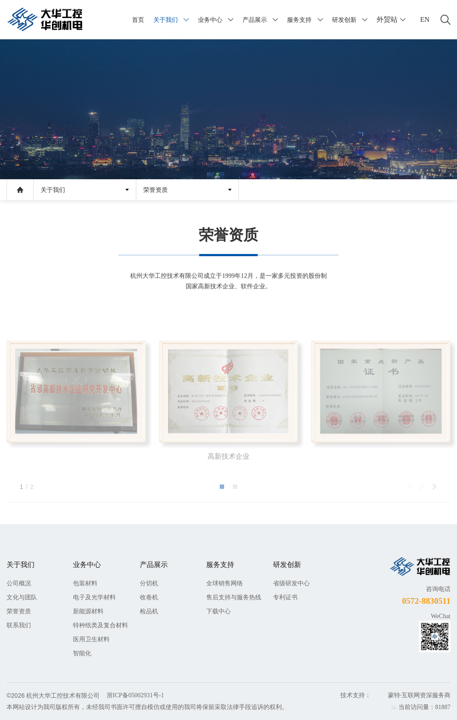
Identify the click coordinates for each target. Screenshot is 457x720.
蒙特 (394, 695)
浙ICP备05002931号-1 (135, 695)
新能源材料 (88, 611)
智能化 (82, 653)
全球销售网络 (224, 583)
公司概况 (19, 583)
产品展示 (254, 19)
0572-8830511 (426, 600)
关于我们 (165, 19)
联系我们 (19, 625)
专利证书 (285, 597)
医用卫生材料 (91, 639)
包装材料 (85, 583)
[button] (222, 506)
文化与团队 (22, 597)
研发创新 (344, 19)
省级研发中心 (291, 583)
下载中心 (218, 611)
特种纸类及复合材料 (100, 625)
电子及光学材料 (94, 597)
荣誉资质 (155, 190)
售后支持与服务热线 (233, 597)
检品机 (149, 611)
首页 (138, 19)
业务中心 (210, 19)
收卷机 (149, 597)
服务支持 (299, 19)
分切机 (149, 583)
